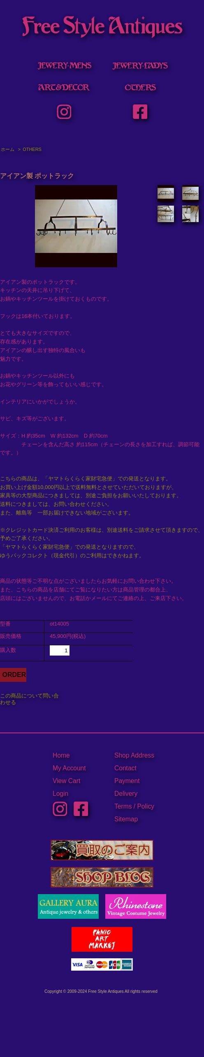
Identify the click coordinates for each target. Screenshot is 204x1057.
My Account (69, 768)
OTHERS (32, 149)
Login (60, 793)
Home (61, 755)
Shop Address (134, 755)
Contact (125, 768)
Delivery (125, 793)
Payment (127, 780)
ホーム (7, 149)
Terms (123, 806)
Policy (145, 806)
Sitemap (126, 819)
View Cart (66, 780)
